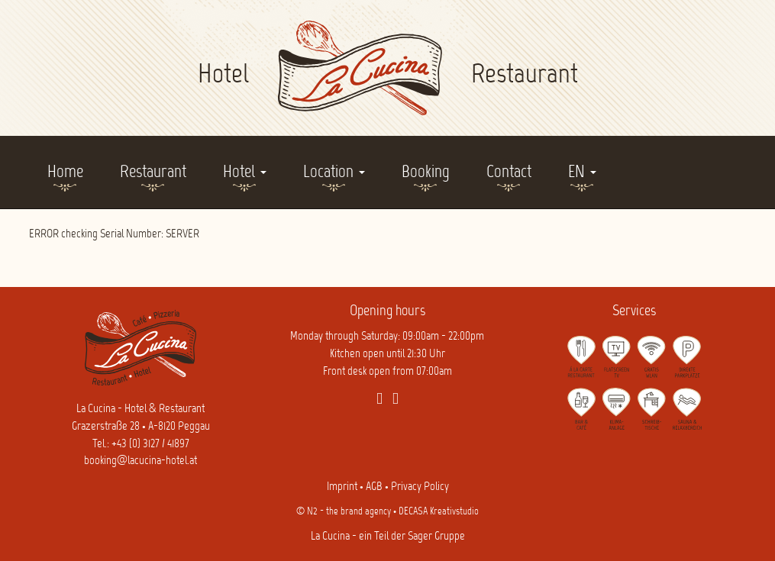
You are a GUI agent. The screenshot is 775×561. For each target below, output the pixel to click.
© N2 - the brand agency (343, 511)
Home (65, 172)
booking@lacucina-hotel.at (140, 461)
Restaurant (153, 172)
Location (334, 172)
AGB (374, 487)
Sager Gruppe (436, 536)
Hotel (244, 172)
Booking (426, 172)
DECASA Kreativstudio (439, 511)
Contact (508, 172)
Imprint (342, 487)
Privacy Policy (420, 487)
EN (582, 172)
